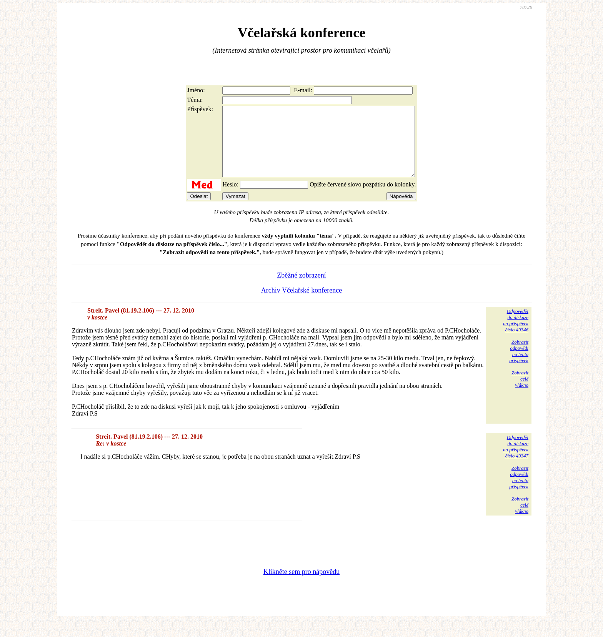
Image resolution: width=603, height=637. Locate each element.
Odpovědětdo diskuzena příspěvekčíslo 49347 (515, 460)
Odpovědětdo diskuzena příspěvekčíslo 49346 (515, 334)
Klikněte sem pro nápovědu (301, 585)
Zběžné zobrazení (301, 289)
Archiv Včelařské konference (301, 304)
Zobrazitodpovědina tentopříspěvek (518, 365)
